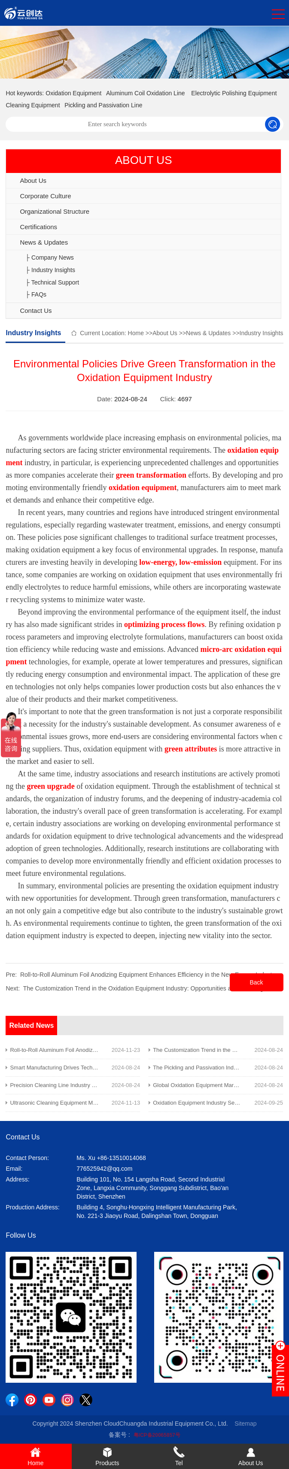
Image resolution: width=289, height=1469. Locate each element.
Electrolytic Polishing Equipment (234, 93)
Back (256, 982)
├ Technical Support (52, 282)
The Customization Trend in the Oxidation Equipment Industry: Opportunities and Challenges (146, 988)
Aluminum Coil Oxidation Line (145, 93)
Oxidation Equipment (73, 93)
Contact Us (36, 310)
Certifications (38, 226)
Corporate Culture (45, 196)
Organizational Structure (54, 211)
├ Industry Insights (50, 270)
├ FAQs (35, 294)
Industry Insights (261, 333)
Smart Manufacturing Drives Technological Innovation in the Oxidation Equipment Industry (120, 1067)
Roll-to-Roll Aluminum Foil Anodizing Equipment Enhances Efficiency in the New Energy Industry (148, 974)
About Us (33, 180)
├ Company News (49, 257)
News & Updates (44, 242)
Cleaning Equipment (33, 105)
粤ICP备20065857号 (157, 1435)
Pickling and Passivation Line (103, 105)
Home (136, 333)
